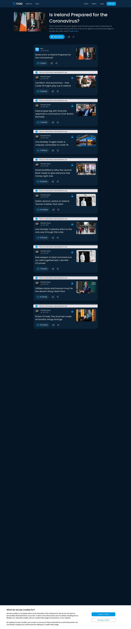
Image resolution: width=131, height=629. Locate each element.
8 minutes (42, 181)
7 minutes (42, 122)
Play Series (57, 37)
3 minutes (42, 91)
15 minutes (42, 325)
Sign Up (111, 4)
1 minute (41, 63)
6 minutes (42, 237)
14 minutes (42, 209)
